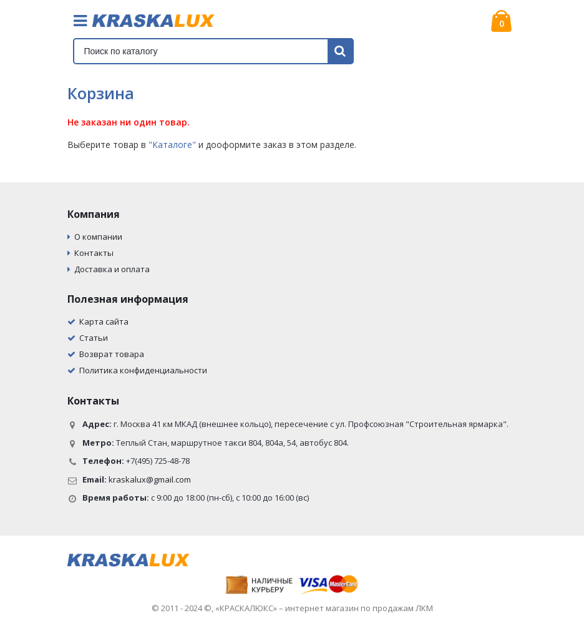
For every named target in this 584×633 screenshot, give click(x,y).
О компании (98, 236)
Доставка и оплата (112, 269)
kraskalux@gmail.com (150, 479)
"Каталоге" (172, 144)
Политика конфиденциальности (143, 370)
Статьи (93, 337)
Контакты (94, 252)
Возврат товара (111, 354)
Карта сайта (104, 321)
